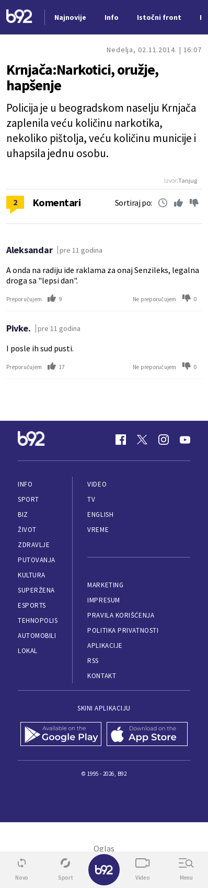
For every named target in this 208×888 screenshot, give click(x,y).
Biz (23, 514)
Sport (28, 499)
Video (97, 484)
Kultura (31, 575)
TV (91, 499)
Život (27, 529)
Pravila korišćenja (120, 615)
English (100, 514)
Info (25, 484)
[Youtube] (185, 439)
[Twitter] (142, 439)
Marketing (105, 585)
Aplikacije (104, 645)
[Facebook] (120, 439)
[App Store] (147, 735)
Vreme (98, 529)
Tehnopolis (37, 620)
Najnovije (70, 17)
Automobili (37, 635)
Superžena (36, 590)
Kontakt (101, 675)
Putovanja (36, 559)
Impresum (103, 600)
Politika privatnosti (122, 630)
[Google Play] (60, 735)
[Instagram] (163, 439)
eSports (32, 605)
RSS (93, 660)
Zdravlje (34, 544)
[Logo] (19, 17)
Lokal (28, 650)
